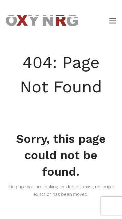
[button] (112, 20)
